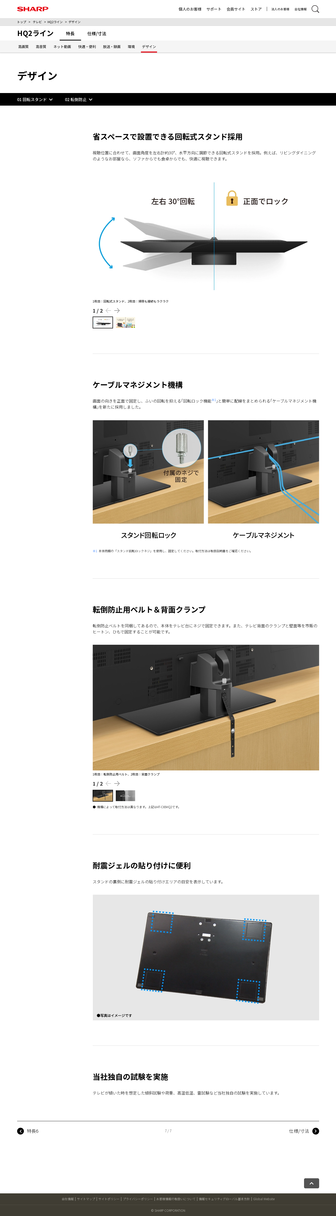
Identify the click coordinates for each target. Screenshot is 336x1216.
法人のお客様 (280, 9)
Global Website (264, 1199)
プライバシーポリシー (138, 1199)
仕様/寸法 (299, 1130)
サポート (213, 9)
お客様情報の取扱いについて (176, 1199)
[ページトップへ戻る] (311, 1183)
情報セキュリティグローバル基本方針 (224, 1199)
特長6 (33, 1130)
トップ (21, 22)
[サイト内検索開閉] (315, 9)
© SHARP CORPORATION (168, 1210)
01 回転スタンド (32, 99)
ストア (256, 9)
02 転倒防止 (76, 99)
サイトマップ (86, 1199)
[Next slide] (117, 310)
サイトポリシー (109, 1199)
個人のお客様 (190, 9)
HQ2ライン (55, 22)
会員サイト (236, 9)
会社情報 (300, 9)
